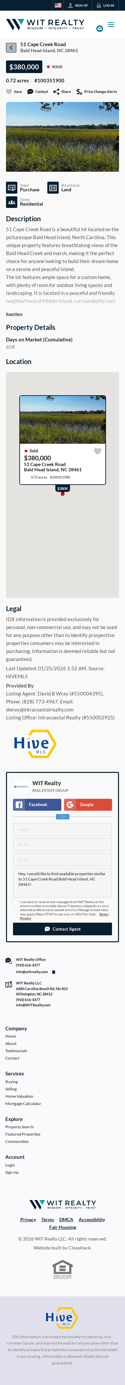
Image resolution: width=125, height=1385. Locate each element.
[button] (62, 929)
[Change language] (58, 5)
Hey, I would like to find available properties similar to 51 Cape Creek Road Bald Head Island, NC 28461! (62, 883)
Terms (103, 914)
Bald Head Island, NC (42, 50)
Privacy (25, 918)
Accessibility (92, 1219)
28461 (71, 50)
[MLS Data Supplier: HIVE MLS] (62, 1318)
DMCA (66, 1219)
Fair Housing (62, 1227)
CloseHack (79, 1247)
